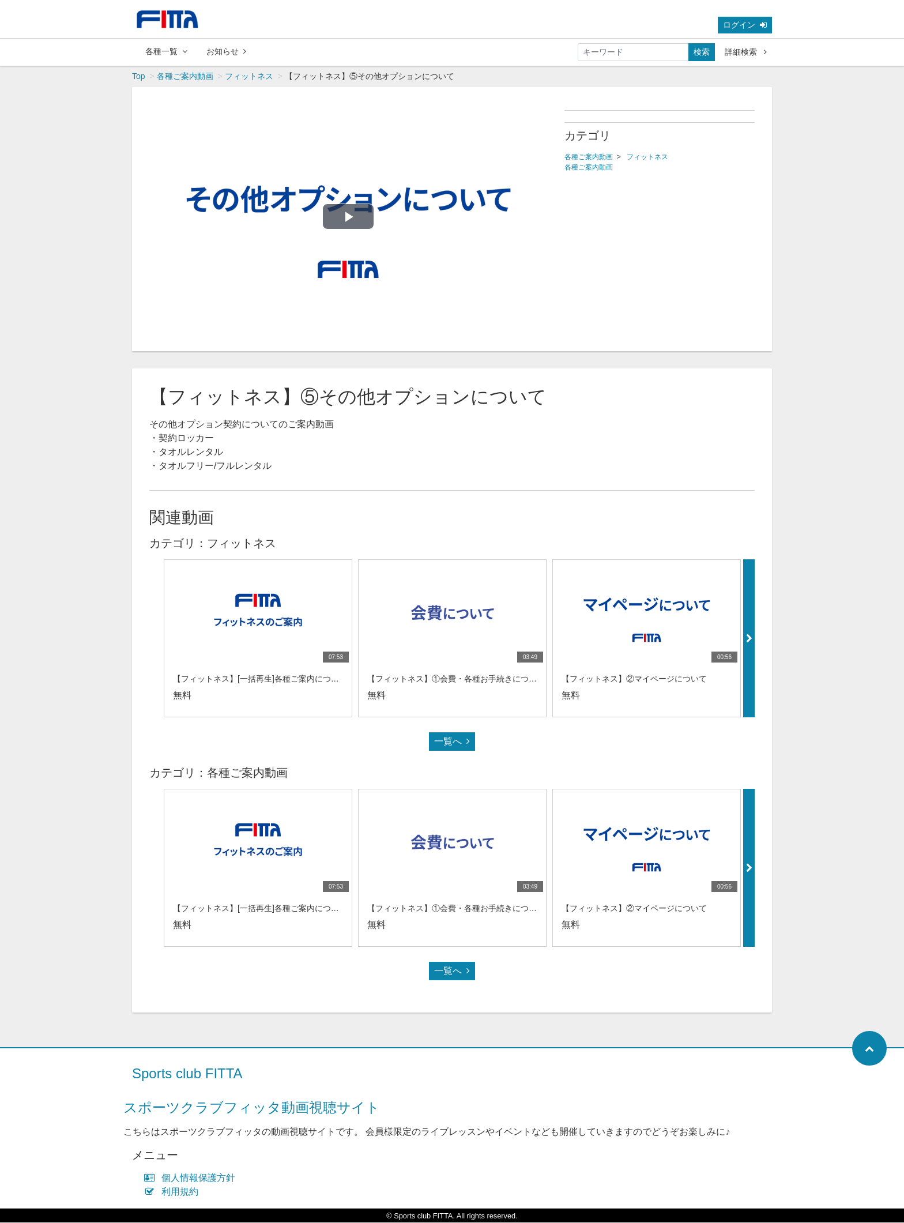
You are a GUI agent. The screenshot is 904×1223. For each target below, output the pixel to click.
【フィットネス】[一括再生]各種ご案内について (260, 679)
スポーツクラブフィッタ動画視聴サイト (251, 1108)
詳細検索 (746, 52)
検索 (702, 52)
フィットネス (249, 76)
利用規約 (173, 1192)
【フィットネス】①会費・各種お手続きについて (456, 679)
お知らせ (226, 51)
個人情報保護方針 (192, 1178)
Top (138, 76)
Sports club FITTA (187, 1074)
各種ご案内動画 (185, 76)
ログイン (745, 24)
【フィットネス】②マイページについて (634, 679)
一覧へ (452, 742)
